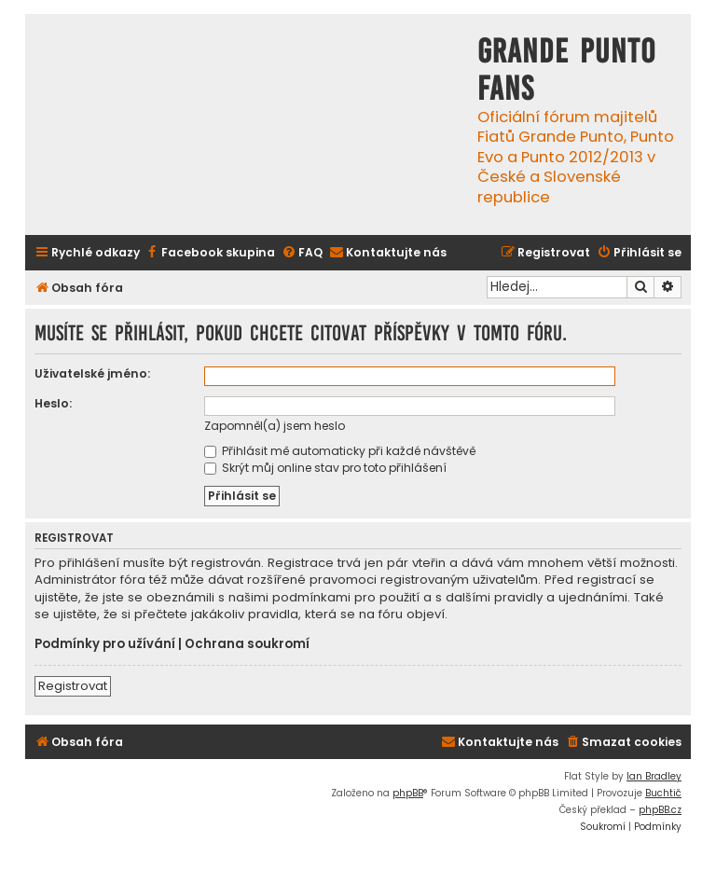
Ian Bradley (654, 776)
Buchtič (663, 793)
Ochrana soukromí (247, 644)
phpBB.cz (660, 810)
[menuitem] (210, 253)
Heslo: (53, 403)
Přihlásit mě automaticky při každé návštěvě (339, 451)
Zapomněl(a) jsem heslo (274, 426)
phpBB (407, 793)
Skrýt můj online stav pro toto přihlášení (325, 468)
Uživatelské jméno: (92, 373)
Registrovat (72, 686)
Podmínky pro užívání (104, 644)
